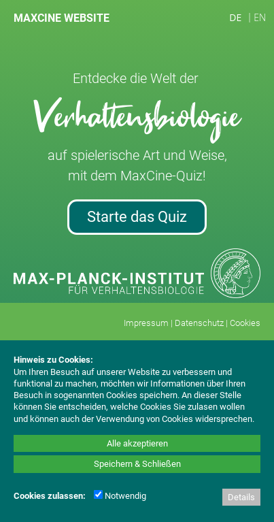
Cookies (245, 323)
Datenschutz (199, 323)
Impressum (146, 323)
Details (241, 497)
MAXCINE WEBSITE (61, 18)
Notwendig (120, 496)
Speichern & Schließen (137, 464)
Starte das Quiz (137, 216)
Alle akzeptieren (137, 443)
